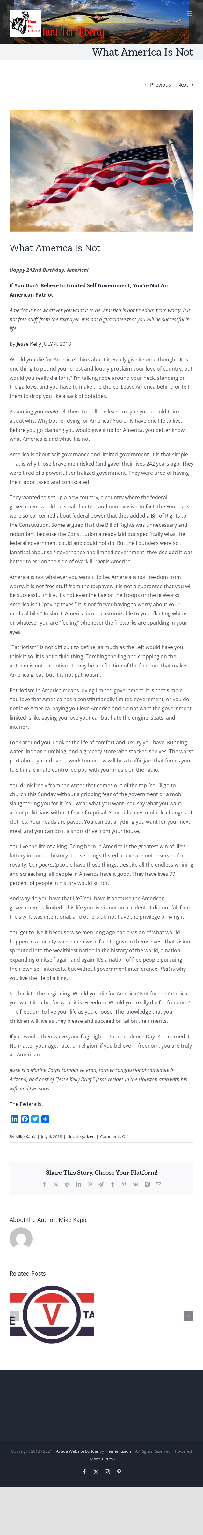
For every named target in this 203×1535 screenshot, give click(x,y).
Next (182, 84)
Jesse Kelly (29, 343)
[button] (14, 1316)
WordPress (104, 1459)
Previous (160, 84)
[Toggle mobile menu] (190, 13)
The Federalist (26, 1104)
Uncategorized (81, 1136)
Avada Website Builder (77, 1451)
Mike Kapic (25, 1136)
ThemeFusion (118, 1451)
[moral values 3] (101, 171)
